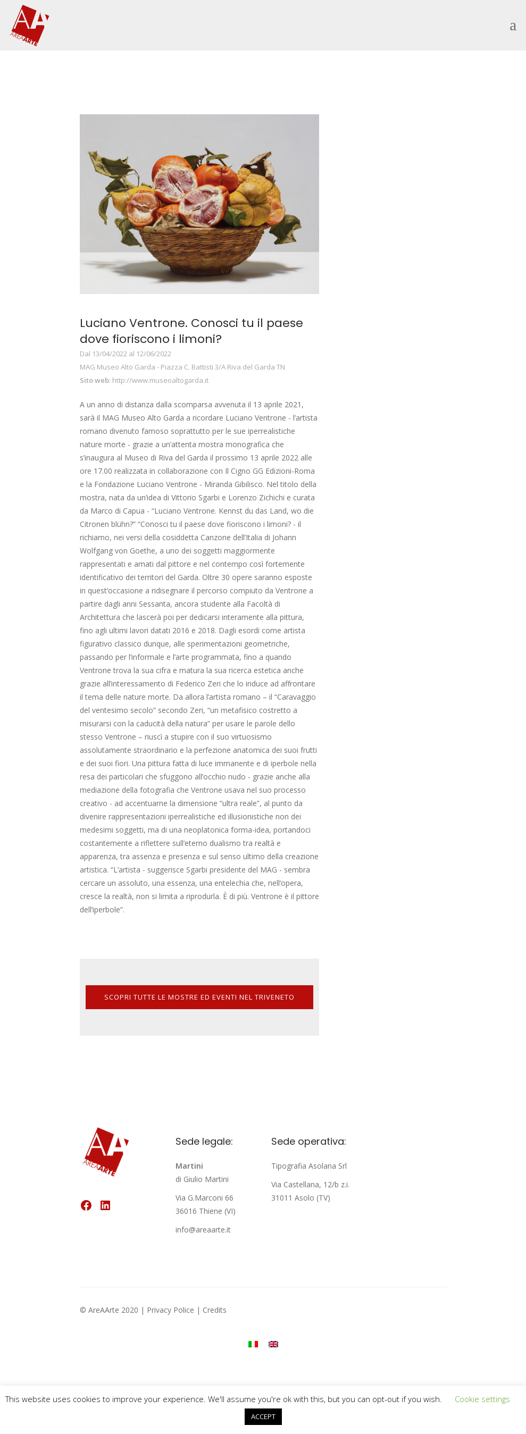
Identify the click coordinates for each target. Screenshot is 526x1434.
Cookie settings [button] (482, 1399)
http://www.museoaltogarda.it (160, 380)
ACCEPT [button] (263, 1416)
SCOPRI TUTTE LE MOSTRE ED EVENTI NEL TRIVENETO (199, 997)
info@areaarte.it (203, 1230)
